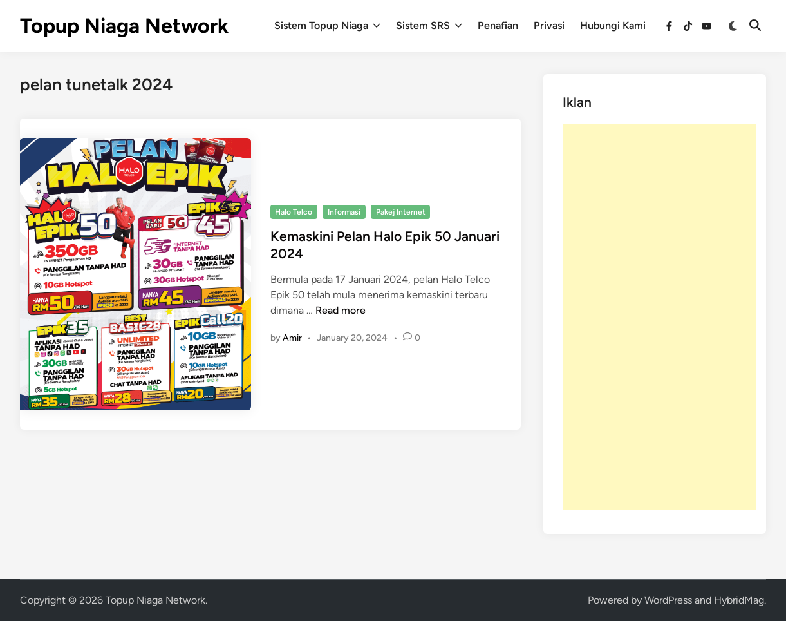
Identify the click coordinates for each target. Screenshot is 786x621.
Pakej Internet (401, 211)
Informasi (344, 211)
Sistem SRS (429, 26)
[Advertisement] (659, 317)
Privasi (549, 25)
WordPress (668, 600)
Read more (340, 310)
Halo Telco (293, 211)
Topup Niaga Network (124, 26)
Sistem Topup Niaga (327, 26)
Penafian (498, 25)
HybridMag (739, 600)
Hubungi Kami (613, 25)
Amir (292, 337)
